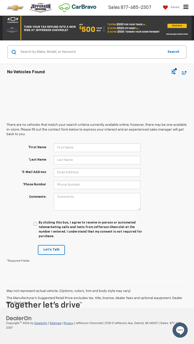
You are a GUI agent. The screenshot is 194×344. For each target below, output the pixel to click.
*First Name (37, 147)
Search (173, 52)
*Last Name (37, 159)
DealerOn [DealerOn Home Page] (40, 323)
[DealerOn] (19, 318)
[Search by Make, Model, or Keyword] (91, 52)
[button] (97, 27)
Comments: (37, 197)
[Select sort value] (183, 72)
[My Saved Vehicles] (169, 7)
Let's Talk (51, 249)
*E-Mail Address (33, 172)
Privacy (69, 323)
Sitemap (55, 323)
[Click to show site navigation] (186, 8)
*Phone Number (34, 184)
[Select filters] (174, 72)
